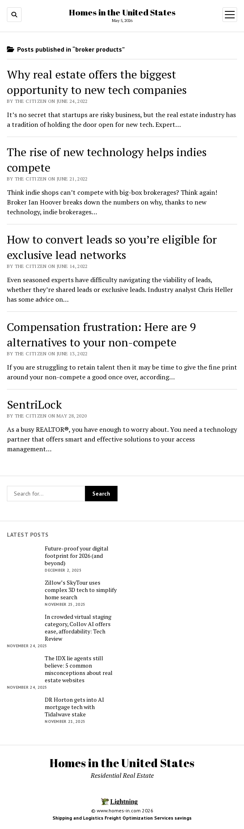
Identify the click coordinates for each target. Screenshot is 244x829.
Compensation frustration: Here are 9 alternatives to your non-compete (101, 334)
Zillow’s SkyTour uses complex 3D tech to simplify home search (81, 590)
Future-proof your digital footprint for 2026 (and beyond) (77, 556)
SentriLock (34, 404)
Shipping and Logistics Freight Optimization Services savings (122, 818)
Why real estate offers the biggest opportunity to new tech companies (97, 82)
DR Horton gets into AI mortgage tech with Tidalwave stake (74, 707)
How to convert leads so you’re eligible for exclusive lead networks (112, 247)
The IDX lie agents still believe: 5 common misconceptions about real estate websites (79, 669)
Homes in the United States (122, 12)
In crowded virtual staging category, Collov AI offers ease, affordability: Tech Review (78, 627)
